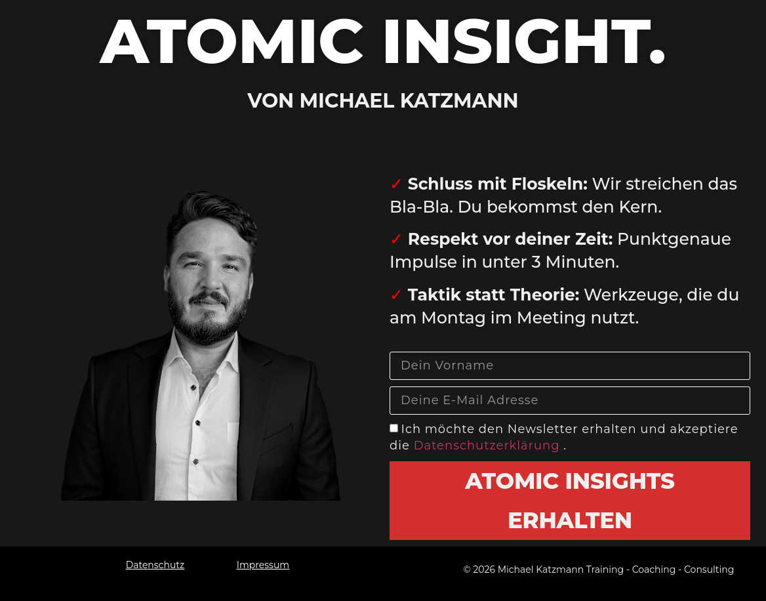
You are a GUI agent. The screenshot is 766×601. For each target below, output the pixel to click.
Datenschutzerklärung (489, 446)
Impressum (263, 565)
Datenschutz (155, 565)
